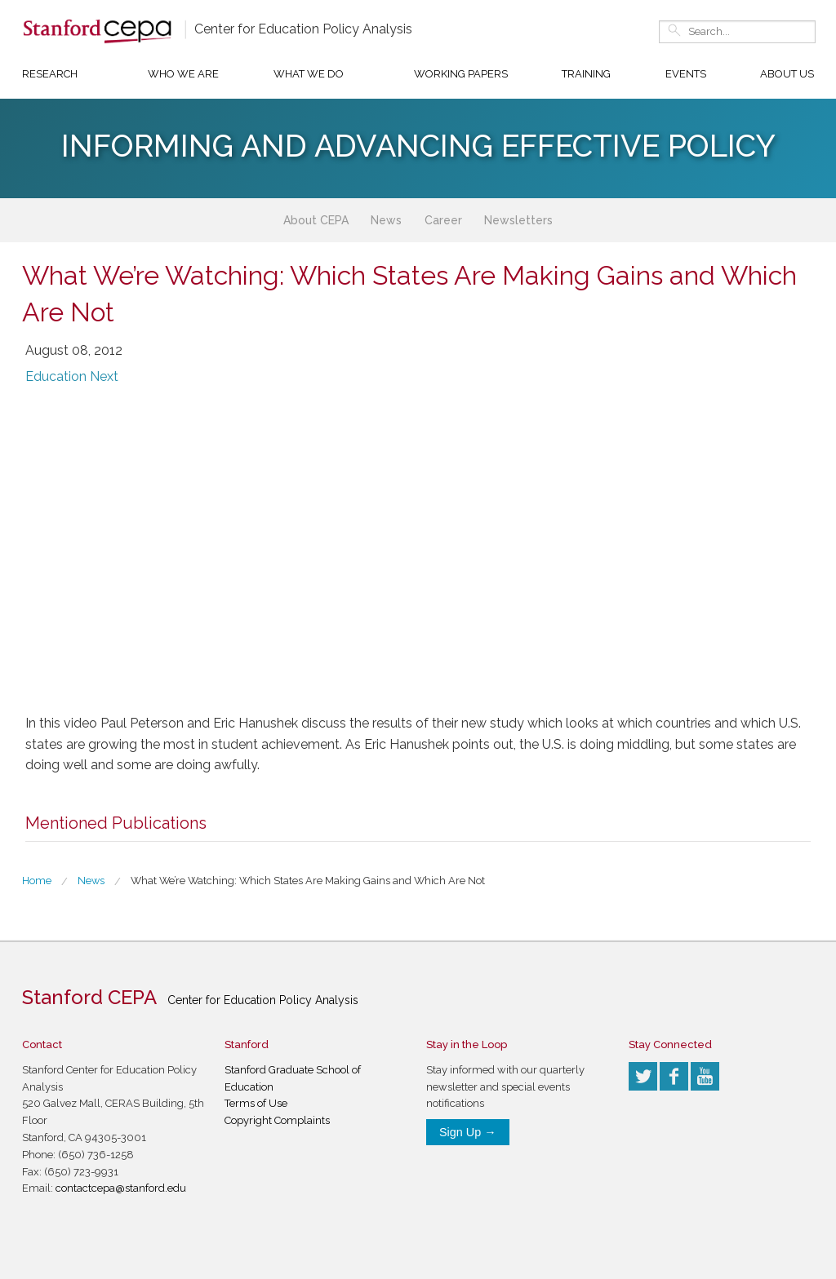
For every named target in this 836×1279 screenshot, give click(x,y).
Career (443, 220)
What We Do (308, 74)
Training (586, 74)
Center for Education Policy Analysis (303, 29)
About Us (787, 74)
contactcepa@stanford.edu (121, 1188)
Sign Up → (467, 1132)
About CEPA (316, 220)
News (386, 220)
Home (36, 880)
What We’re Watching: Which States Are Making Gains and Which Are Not (308, 880)
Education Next (71, 376)
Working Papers (461, 74)
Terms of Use (256, 1103)
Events (685, 74)
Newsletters (518, 220)
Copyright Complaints (277, 1120)
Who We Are (183, 74)
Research (50, 74)
